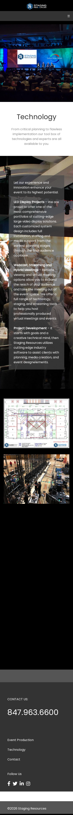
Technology (16, 751)
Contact (13, 760)
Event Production (20, 741)
